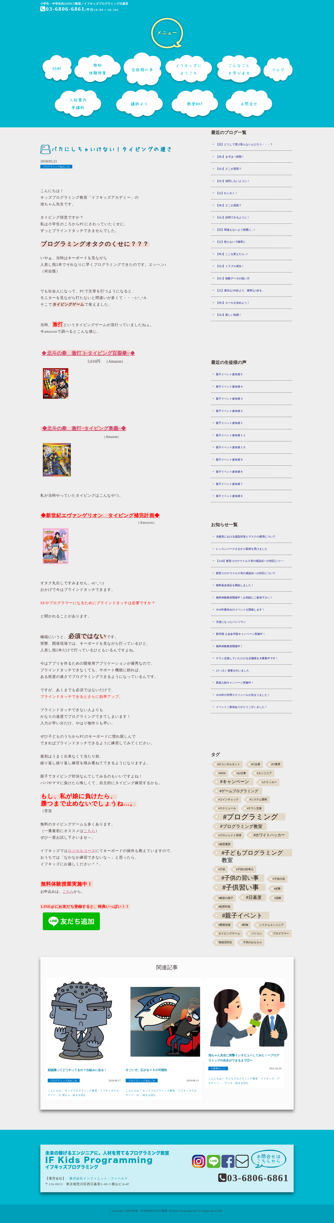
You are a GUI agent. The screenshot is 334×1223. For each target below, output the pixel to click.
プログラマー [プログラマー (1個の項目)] (281, 933)
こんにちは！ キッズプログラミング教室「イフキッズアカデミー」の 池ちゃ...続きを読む (83, 1092)
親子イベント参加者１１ (231, 435)
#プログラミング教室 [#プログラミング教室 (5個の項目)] (241, 826)
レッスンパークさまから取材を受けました (241, 548)
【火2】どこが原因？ (229, 168)
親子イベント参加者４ (229, 386)
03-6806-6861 (62, 9)
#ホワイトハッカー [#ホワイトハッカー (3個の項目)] (269, 835)
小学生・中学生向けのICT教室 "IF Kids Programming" (163, 1210)
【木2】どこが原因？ (229, 205)
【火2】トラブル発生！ (230, 266)
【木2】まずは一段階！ (230, 156)
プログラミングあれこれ (56, 166)
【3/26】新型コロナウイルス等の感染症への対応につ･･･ (250, 560)
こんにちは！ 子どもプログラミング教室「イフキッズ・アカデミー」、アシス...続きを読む (244, 1080)
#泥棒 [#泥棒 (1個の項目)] (277, 898)
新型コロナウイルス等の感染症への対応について (245, 573)
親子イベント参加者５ (229, 374)
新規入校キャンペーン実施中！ (235, 682)
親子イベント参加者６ (229, 495)
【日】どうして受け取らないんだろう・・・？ (244, 144)
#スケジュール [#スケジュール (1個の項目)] (227, 808)
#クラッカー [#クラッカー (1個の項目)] (269, 782)
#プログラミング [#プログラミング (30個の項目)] (250, 816)
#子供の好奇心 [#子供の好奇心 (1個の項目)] (245, 869)
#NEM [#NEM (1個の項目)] (222, 773)
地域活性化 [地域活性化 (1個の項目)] (225, 942)
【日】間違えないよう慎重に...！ (236, 229)
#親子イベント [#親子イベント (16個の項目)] (242, 915)
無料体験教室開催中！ (229, 646)
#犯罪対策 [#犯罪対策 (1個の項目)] (224, 906)
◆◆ (88, 353)
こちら (89, 831)
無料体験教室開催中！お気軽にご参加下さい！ (244, 597)
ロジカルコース (81, 851)
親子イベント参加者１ (229, 422)
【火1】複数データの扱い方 (233, 278)
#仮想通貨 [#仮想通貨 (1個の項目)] (224, 844)
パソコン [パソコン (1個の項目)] (256, 933)
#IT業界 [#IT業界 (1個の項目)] (275, 764)
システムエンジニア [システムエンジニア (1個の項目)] (271, 925)
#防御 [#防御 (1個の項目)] (245, 925)
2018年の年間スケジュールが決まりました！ (243, 694)
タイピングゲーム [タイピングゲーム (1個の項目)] (229, 933)
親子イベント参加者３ (229, 398)
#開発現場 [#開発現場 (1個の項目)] (224, 925)
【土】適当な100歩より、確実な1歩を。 (240, 290)
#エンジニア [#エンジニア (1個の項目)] (264, 773)
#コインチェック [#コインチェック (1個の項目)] (228, 799)
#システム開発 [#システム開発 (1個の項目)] (258, 799)
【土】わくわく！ (227, 193)
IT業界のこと (218, 1068)
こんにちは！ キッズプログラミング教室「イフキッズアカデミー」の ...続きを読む (161, 1092)
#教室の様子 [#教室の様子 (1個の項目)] (225, 898)
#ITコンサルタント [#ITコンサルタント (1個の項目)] (228, 764)
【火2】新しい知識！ (229, 314)
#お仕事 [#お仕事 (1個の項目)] (241, 773)
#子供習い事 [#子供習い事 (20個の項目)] (240, 887)
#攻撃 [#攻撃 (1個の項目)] (277, 888)
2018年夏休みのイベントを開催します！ (240, 609)
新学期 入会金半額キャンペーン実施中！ (240, 633)
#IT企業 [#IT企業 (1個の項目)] (255, 764)
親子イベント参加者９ (229, 459)
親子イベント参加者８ (229, 471)
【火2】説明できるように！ (233, 217)
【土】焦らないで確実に (231, 241)
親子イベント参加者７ (229, 483)
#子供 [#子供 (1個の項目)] (221, 869)
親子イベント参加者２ (229, 410)
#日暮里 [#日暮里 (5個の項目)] (253, 897)
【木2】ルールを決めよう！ (233, 302)
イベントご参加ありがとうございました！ (241, 706)
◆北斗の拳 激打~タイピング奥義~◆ (84, 428)
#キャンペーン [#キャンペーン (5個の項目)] (234, 781)
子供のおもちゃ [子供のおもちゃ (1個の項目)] (252, 942)
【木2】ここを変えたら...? (232, 254)
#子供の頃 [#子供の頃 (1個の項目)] (279, 879)
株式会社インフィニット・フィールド (98, 1178)
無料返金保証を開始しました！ (235, 585)
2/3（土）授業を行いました (232, 670)
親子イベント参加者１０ (231, 447)
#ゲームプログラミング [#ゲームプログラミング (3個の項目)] (239, 791)
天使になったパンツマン (231, 621)
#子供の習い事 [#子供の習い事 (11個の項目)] (239, 878)
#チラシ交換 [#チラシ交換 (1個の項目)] (254, 808)
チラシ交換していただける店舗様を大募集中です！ (247, 658)
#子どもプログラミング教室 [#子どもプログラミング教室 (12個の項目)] (252, 853)
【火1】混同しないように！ (233, 180)
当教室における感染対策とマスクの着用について (245, 536)
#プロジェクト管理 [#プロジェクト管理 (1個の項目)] (229, 835)
